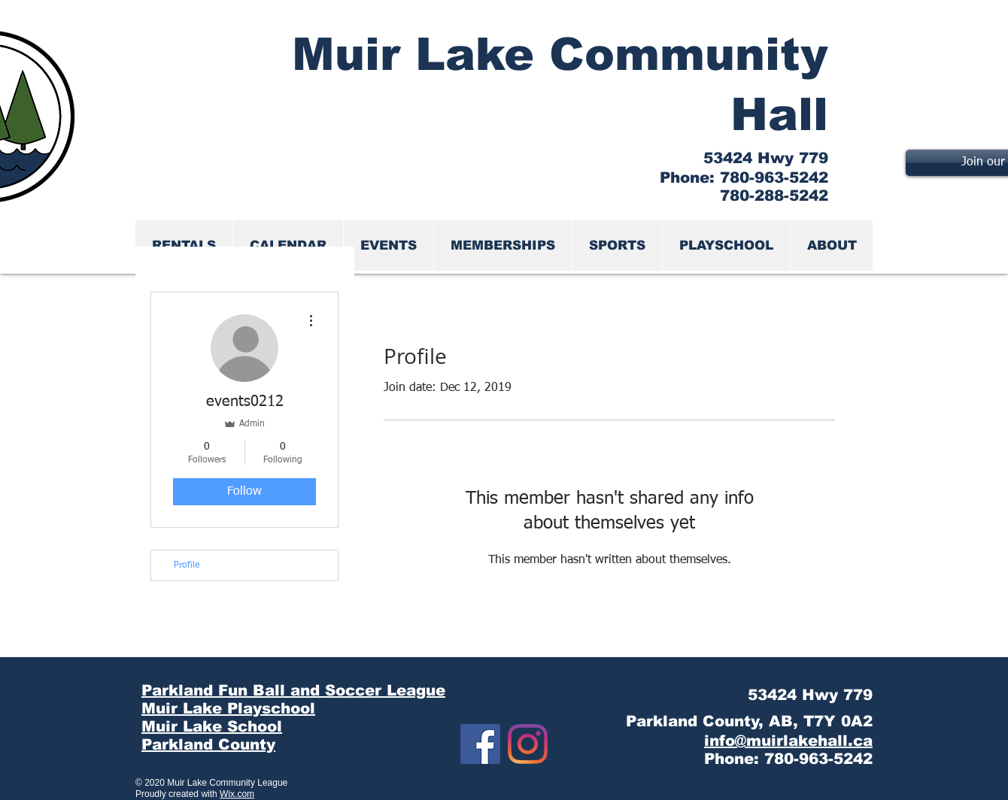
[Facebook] (480, 744)
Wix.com (237, 794)
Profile (186, 565)
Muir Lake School (211, 726)
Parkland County (208, 744)
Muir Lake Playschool (228, 708)
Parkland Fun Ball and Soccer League (293, 690)
